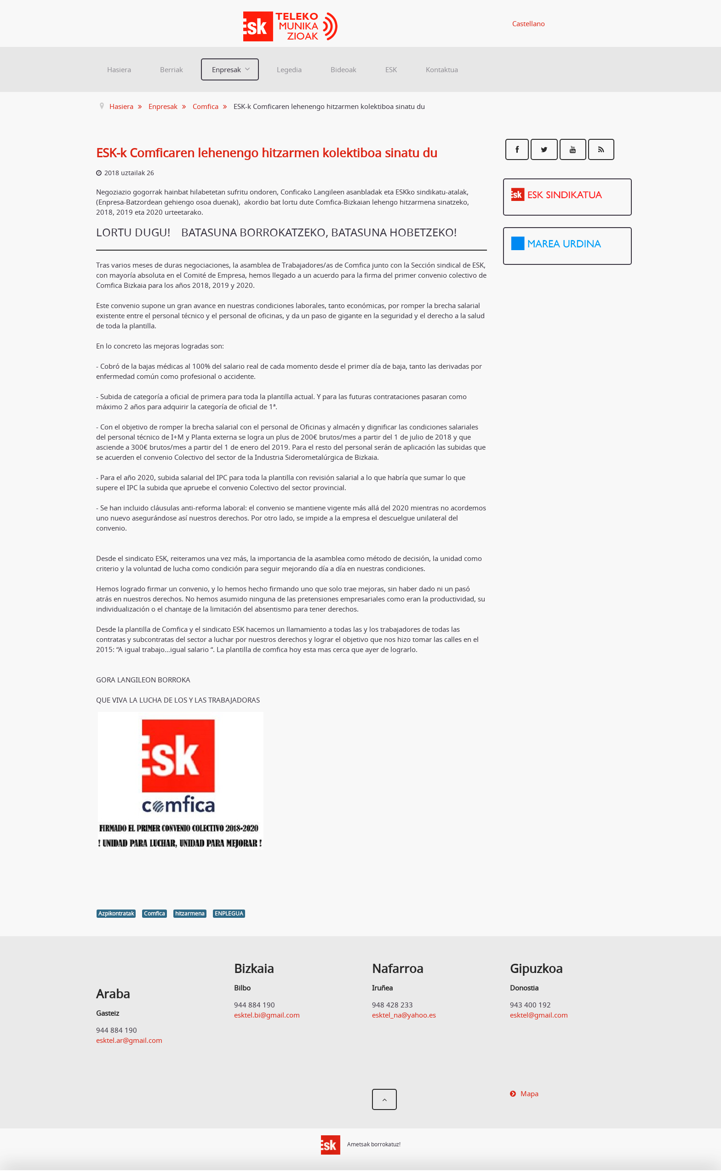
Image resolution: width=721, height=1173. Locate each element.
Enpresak (226, 69)
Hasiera (119, 69)
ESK (391, 69)
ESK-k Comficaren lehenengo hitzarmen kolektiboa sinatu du (266, 152)
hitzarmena (190, 913)
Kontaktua (442, 69)
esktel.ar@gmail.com (129, 1040)
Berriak (171, 69)
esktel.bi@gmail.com (267, 1014)
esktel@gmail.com (539, 1014)
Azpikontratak (116, 913)
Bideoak (343, 69)
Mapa (529, 1093)
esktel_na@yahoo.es (404, 1014)
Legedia (289, 69)
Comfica (154, 913)
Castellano (528, 23)
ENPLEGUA (229, 913)
